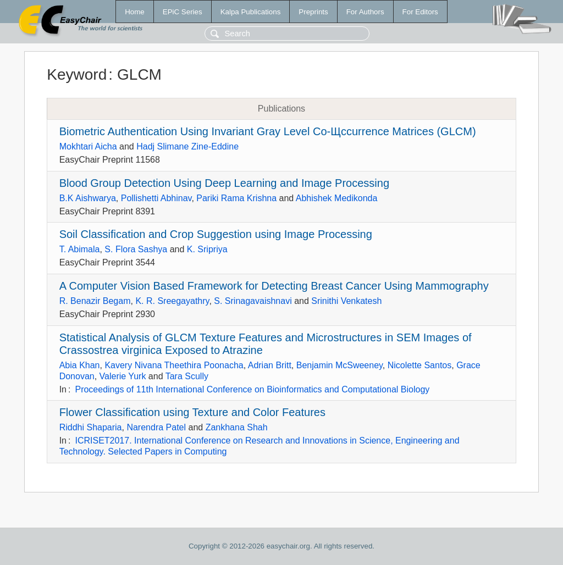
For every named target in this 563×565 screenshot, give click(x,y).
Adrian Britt (269, 365)
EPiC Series (182, 12)
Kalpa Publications (250, 12)
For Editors (420, 12)
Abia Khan (79, 365)
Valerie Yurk (123, 376)
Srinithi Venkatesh (346, 301)
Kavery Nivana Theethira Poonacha (173, 365)
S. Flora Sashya (135, 249)
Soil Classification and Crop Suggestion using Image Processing (215, 234)
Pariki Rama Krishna (236, 198)
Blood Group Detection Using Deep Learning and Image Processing (224, 183)
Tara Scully (186, 376)
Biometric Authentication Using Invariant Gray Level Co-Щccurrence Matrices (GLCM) (267, 131)
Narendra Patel (156, 427)
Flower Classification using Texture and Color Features (192, 412)
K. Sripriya (207, 249)
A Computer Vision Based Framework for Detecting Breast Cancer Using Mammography (274, 286)
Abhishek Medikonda (337, 198)
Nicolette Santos (420, 365)
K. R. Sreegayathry (172, 301)
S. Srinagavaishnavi (252, 301)
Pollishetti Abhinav (156, 198)
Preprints (313, 12)
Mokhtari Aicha (88, 146)
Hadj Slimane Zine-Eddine (187, 146)
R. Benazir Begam (95, 301)
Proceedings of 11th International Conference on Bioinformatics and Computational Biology (252, 389)
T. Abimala (79, 249)
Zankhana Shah (237, 427)
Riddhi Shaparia (90, 427)
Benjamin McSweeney (339, 365)
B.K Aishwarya (87, 198)
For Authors (365, 12)
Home (135, 12)
